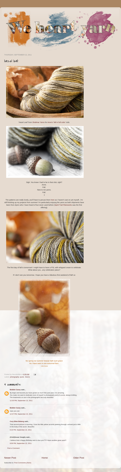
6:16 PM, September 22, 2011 (21, 430)
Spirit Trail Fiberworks (63, 205)
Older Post (78, 457)
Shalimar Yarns (38, 122)
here (52, 200)
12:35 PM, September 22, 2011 (21, 400)
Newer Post (10, 457)
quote (22, 377)
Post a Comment (13, 448)
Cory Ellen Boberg (17, 421)
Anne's (50, 122)
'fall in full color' (59, 122)
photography (14, 377)
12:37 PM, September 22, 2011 (21, 414)
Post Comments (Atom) (22, 463)
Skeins (27, 377)
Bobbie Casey (15, 390)
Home (45, 457)
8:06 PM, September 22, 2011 (21, 443)
